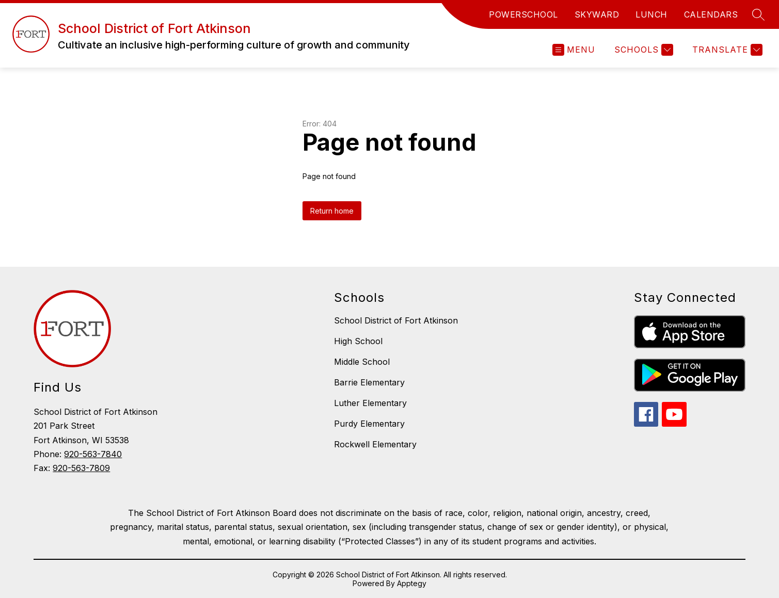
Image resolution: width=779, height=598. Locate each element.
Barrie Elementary (369, 382)
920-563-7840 (93, 454)
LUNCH (651, 14)
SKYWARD (597, 14)
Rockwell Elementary (375, 444)
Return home (332, 210)
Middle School (362, 362)
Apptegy (411, 583)
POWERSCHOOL (523, 14)
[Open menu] (573, 49)
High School (358, 341)
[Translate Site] (726, 49)
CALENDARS (711, 14)
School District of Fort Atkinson (396, 320)
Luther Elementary (370, 403)
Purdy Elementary (369, 423)
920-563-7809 (81, 468)
